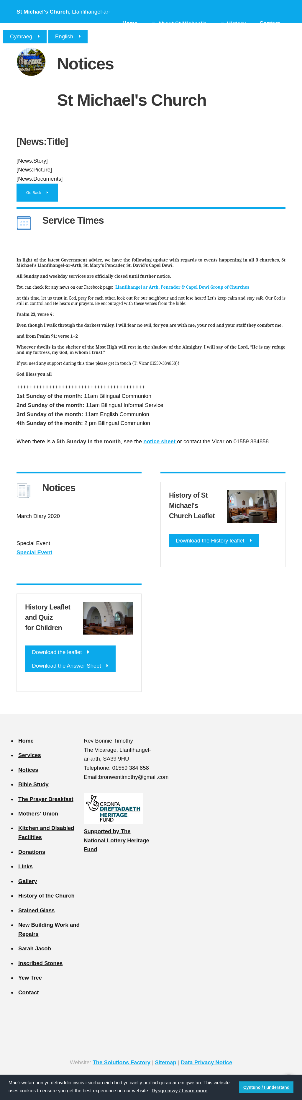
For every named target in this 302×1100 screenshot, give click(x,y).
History (236, 23)
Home (130, 23)
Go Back (33, 192)
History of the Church (46, 896)
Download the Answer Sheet (66, 666)
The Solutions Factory (121, 1062)
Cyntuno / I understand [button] (266, 1087)
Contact (270, 23)
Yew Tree (30, 978)
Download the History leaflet (210, 540)
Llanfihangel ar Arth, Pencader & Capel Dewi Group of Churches (182, 287)
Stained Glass (36, 910)
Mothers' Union (38, 813)
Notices (28, 770)
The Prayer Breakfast (45, 799)
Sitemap (165, 1062)
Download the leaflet (57, 652)
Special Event (34, 552)
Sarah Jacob (34, 948)
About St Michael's (182, 23)
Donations (31, 852)
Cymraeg (21, 36)
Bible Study (33, 784)
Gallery (27, 881)
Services (29, 755)
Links (25, 866)
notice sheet (160, 441)
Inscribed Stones (40, 963)
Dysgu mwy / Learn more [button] (179, 1090)
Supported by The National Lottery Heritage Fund (116, 840)
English (64, 36)
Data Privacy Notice (206, 1062)
